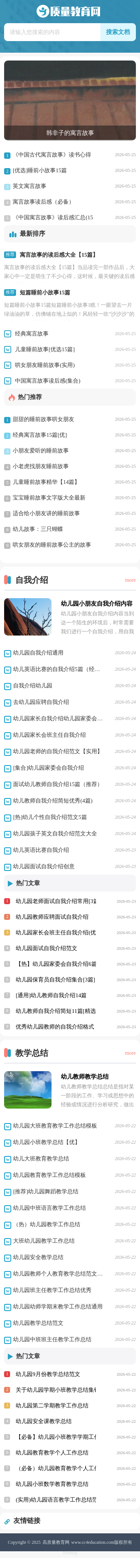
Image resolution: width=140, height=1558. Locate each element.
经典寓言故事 (32, 334)
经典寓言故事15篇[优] (35, 435)
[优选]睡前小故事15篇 (35, 170)
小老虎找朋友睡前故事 (36, 466)
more (130, 580)
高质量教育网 (56, 1542)
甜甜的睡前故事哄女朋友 (39, 419)
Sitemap (70, 1552)
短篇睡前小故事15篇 (45, 293)
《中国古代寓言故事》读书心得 (47, 155)
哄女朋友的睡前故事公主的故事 (47, 545)
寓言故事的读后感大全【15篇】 (59, 255)
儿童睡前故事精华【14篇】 (42, 482)
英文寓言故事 (25, 186)
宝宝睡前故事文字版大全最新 (44, 498)
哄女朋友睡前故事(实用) (45, 365)
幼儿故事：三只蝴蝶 (33, 529)
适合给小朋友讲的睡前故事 (42, 513)
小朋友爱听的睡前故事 (36, 451)
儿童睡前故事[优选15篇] (45, 349)
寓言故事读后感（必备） (39, 202)
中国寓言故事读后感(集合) (47, 381)
